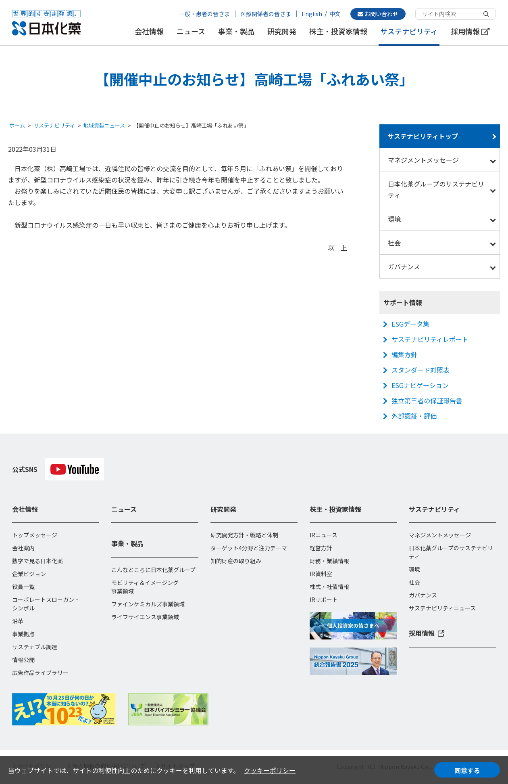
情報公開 (23, 660)
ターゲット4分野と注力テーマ (248, 548)
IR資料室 (321, 574)
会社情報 (149, 31)
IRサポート (324, 599)
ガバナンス (404, 266)
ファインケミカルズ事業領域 (148, 604)
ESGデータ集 (410, 324)
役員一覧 (23, 587)
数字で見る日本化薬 (37, 561)
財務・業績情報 (329, 561)
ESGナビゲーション (420, 385)
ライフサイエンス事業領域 (145, 617)
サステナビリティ (409, 31)
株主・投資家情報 (338, 31)
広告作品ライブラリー (40, 673)
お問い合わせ (378, 14)
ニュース (191, 31)
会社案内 (23, 548)
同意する (467, 770)
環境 (394, 219)
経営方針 (321, 548)
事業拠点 (23, 634)
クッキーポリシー (270, 770)
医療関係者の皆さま (265, 14)
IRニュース (323, 535)
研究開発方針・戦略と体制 (244, 535)
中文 (335, 14)
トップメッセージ (34, 535)
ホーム (17, 125)
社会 (394, 242)
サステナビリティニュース (442, 608)
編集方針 (404, 354)
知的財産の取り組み (235, 561)
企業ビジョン (29, 574)
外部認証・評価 (414, 416)
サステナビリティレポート (429, 339)
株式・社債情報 (329, 587)
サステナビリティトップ (422, 136)
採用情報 (470, 31)
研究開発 (281, 31)
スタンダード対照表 (420, 370)
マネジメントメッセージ (423, 160)
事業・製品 (236, 31)
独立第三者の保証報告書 (426, 400)
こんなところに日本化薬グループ (153, 570)
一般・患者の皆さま (204, 14)
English (312, 14)
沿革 (17, 621)
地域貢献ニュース (104, 125)
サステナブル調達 (34, 647)
